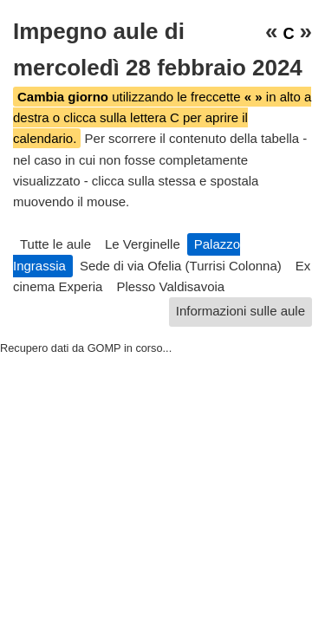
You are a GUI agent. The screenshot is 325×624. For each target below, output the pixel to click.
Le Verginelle (142, 244)
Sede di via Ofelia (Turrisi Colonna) (181, 265)
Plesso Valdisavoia (170, 286)
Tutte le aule (55, 244)
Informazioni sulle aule (240, 310)
